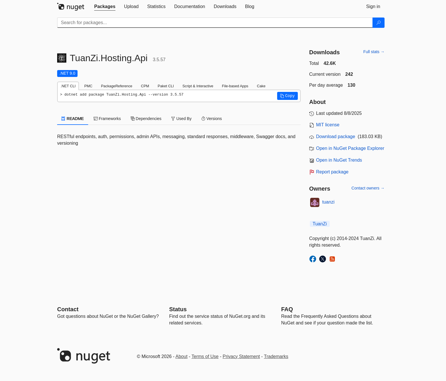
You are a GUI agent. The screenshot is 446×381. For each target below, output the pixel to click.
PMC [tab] (88, 86)
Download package (335, 136)
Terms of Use (205, 356)
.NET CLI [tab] (68, 86)
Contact (67, 309)
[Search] (378, 23)
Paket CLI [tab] (166, 86)
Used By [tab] (181, 118)
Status (178, 309)
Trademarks (276, 356)
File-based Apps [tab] (235, 86)
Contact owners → (368, 188)
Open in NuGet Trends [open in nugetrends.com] (339, 160)
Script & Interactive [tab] (197, 86)
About (181, 356)
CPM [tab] (145, 86)
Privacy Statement (241, 356)
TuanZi (320, 223)
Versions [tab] (211, 118)
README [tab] (72, 118)
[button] (287, 96)
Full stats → (374, 51)
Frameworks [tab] (107, 118)
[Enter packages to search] (215, 23)
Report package (332, 171)
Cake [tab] (261, 86)
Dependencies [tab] (146, 118)
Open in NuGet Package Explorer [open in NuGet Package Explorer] (350, 148)
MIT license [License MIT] (328, 124)
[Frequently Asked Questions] (287, 309)
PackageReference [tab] (116, 86)
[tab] (105, 6)
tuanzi (328, 202)
